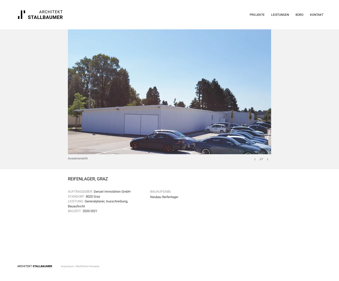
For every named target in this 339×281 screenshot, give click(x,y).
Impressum (67, 266)
